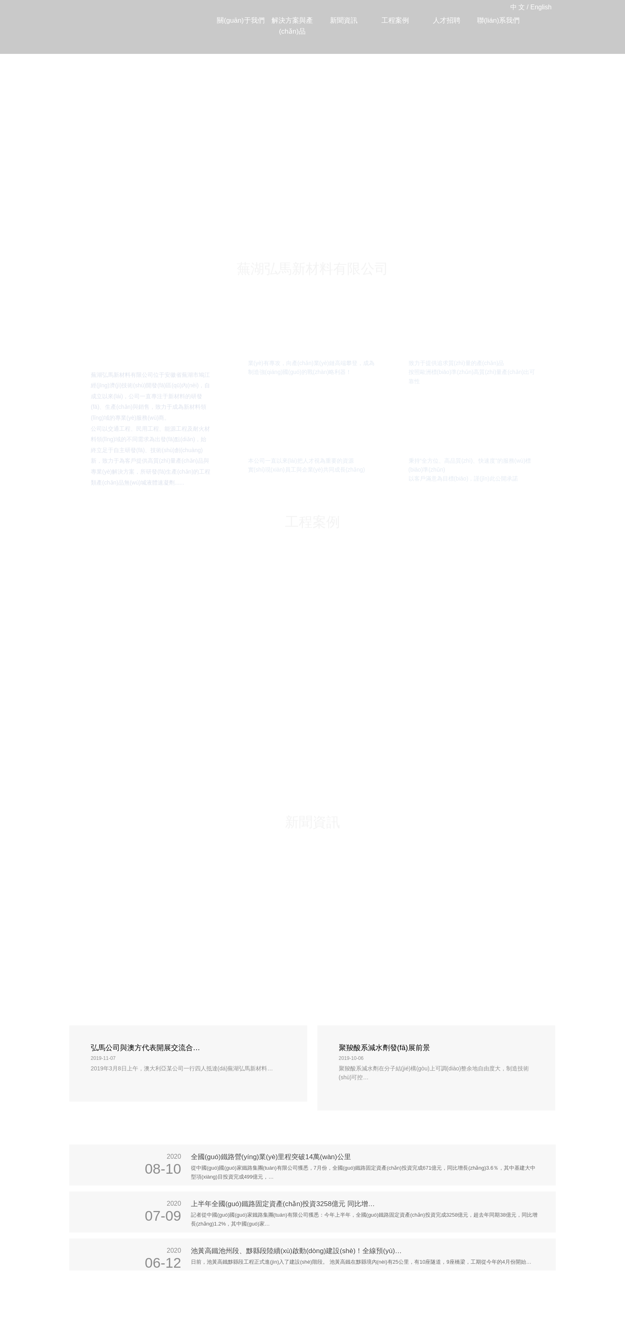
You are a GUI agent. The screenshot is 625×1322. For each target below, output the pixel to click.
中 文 (517, 7)
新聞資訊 (343, 20)
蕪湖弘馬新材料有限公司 (116, 16)
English (541, 7)
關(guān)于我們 (240, 20)
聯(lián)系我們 (498, 20)
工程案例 (395, 20)
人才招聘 (446, 20)
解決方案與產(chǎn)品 (292, 26)
